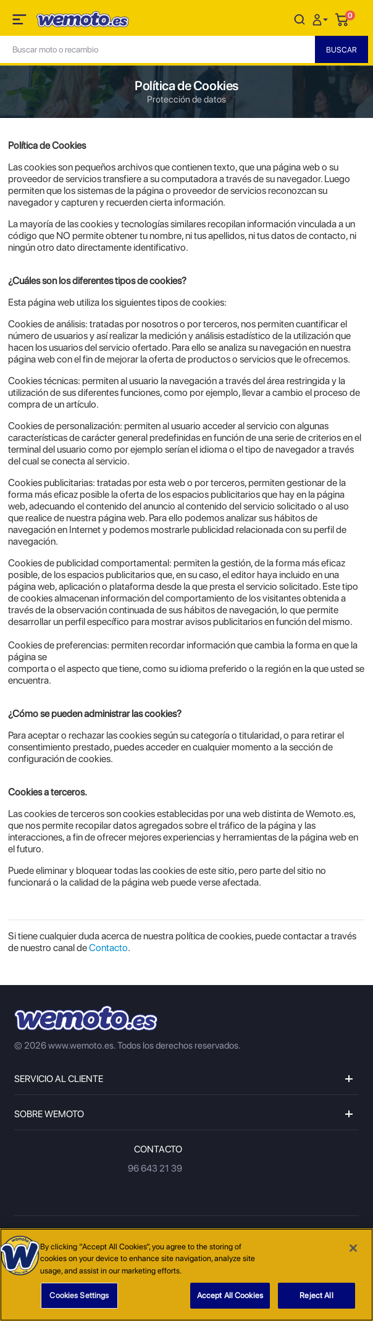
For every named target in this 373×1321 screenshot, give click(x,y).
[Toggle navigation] (20, 21)
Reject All (316, 1295)
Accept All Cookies (230, 1295)
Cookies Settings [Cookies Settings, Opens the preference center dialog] (79, 1295)
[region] (186, 1274)
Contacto (108, 948)
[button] (321, 19)
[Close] (353, 1248)
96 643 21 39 (155, 1168)
